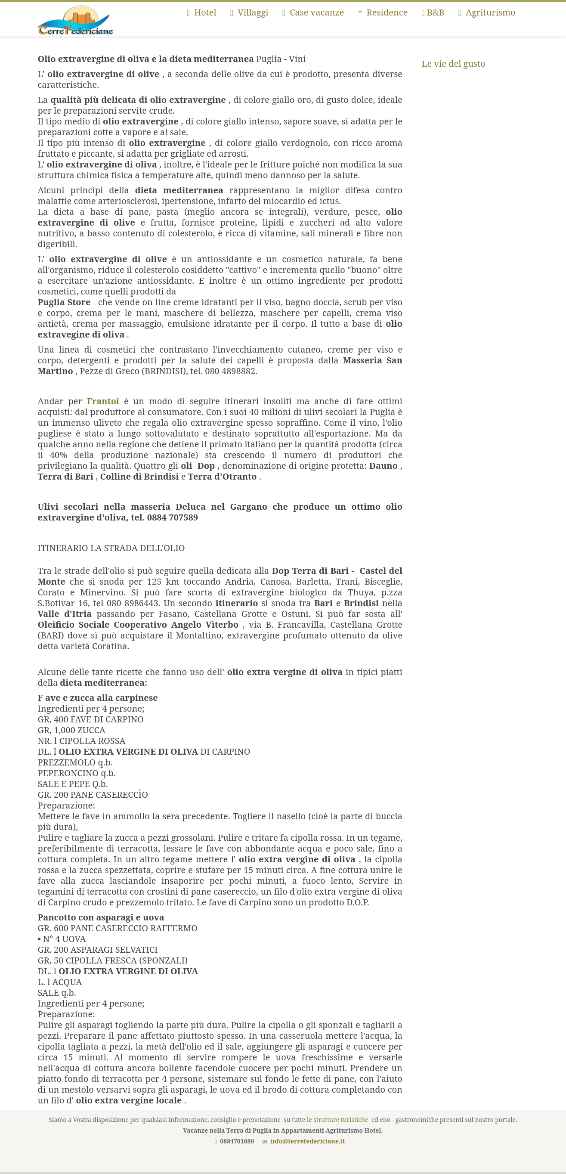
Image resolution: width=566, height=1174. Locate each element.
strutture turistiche (340, 1119)
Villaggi (249, 12)
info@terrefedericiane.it (307, 1141)
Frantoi (103, 401)
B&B (432, 12)
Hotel (202, 12)
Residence (383, 12)
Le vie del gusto (454, 63)
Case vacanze (313, 12)
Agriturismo (487, 12)
